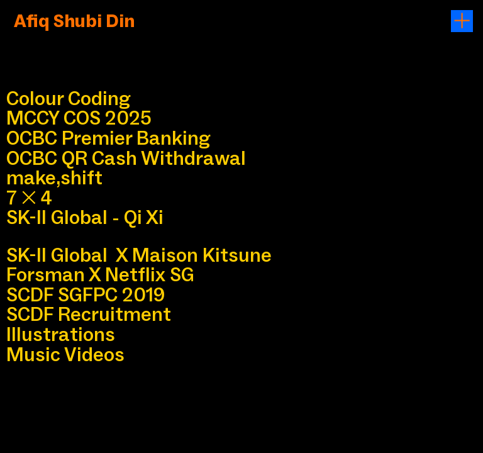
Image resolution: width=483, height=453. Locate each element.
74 (29, 197)
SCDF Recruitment (88, 314)
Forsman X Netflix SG (100, 274)
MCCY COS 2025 (79, 118)
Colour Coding (68, 98)
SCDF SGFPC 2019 (85, 294)
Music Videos (65, 354)
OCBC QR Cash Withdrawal (126, 158)
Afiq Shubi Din (78, 20)
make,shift (54, 177)
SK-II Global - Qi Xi (85, 217)
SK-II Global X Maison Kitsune (139, 255)
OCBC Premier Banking (108, 138)
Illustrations (60, 334)
